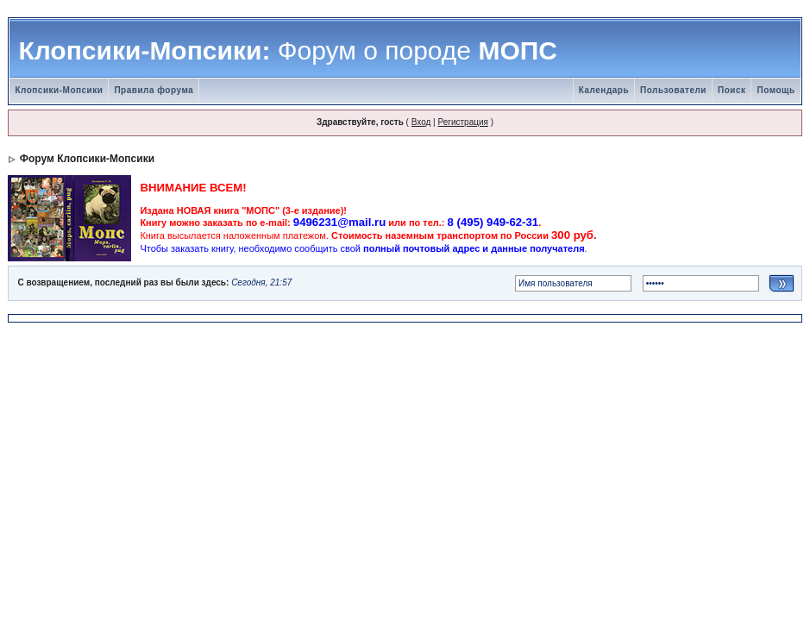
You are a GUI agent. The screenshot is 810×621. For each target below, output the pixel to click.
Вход (421, 122)
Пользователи (673, 90)
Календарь (604, 90)
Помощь (775, 90)
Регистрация (462, 122)
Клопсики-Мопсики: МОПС (287, 50)
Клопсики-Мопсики (59, 90)
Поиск (732, 90)
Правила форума (153, 90)
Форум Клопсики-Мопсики (87, 159)
